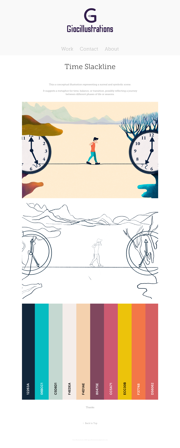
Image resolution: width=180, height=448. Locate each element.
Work (67, 49)
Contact (89, 49)
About (112, 49)
